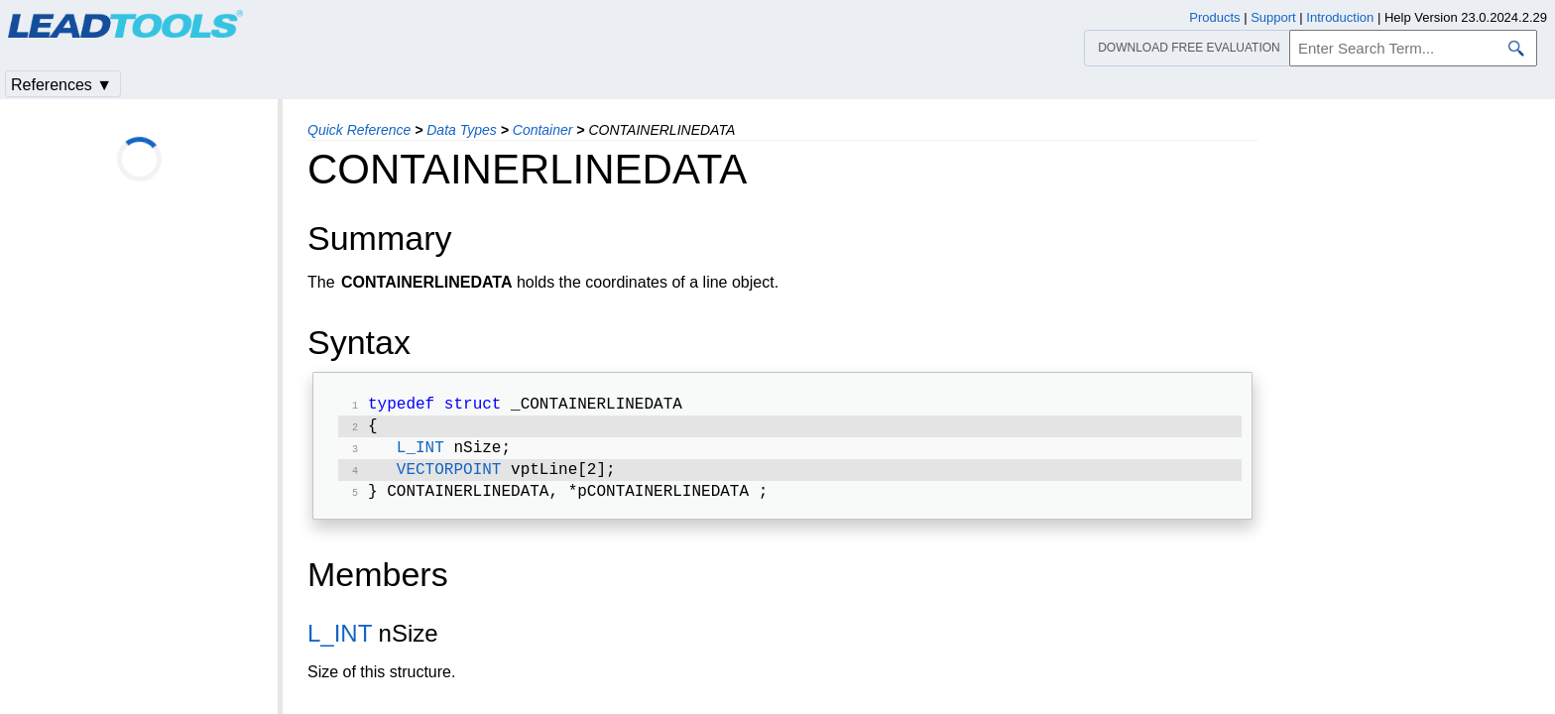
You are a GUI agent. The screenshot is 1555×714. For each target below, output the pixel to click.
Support (1273, 17)
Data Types (461, 130)
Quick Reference (359, 130)
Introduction (1340, 17)
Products (1214, 17)
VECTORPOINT (449, 478)
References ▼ (61, 84)
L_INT (420, 454)
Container (543, 130)
